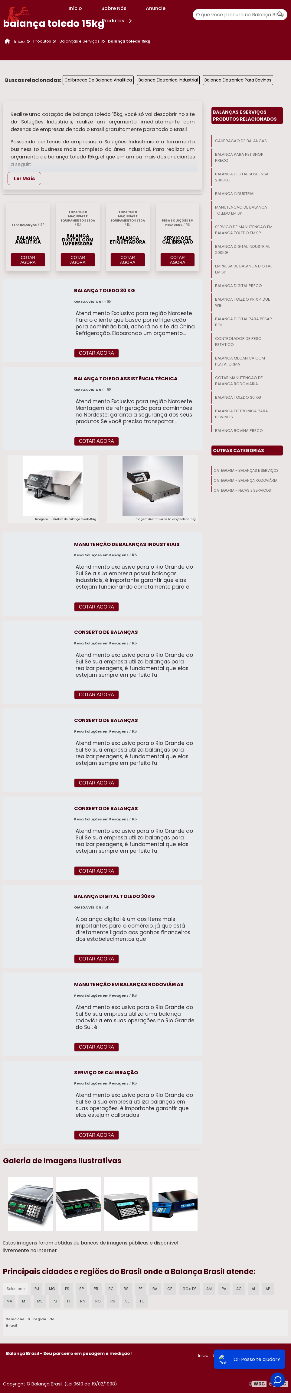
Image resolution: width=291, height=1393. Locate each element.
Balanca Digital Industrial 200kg (242, 249)
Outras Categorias (238, 450)
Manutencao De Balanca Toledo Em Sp (241, 210)
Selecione (16, 1288)
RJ (37, 1288)
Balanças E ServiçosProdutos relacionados (245, 115)
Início (75, 8)
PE (142, 1288)
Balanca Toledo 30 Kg (238, 397)
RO (98, 1300)
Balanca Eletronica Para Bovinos (237, 80)
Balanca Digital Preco (238, 286)
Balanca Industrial (235, 193)
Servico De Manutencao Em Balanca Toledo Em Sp (244, 230)
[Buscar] (280, 14)
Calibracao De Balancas (241, 141)
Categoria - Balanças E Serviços (246, 470)
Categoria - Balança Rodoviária (245, 480)
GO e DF (191, 1288)
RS (127, 1288)
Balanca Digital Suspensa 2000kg (242, 177)
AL (257, 1288)
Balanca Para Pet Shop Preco (239, 157)
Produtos (118, 20)
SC (112, 1288)
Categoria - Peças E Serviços (242, 490)
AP (271, 1288)
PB (56, 1300)
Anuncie (155, 8)
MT (25, 1300)
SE (129, 1300)
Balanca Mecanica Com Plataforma (240, 361)
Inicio (203, 1355)
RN (83, 1300)
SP (82, 1288)
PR (97, 1288)
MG (53, 1288)
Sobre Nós (113, 8)
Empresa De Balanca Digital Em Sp (243, 269)
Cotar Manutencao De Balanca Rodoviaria (239, 381)
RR (114, 1300)
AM (211, 1288)
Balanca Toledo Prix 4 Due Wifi (242, 302)
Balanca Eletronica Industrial (168, 80)
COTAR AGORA (28, 260)
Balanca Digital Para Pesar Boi (243, 322)
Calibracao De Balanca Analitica (98, 80)
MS (40, 1300)
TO (143, 1300)
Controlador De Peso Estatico (238, 341)
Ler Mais (24, 178)
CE (171, 1288)
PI (69, 1300)
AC (241, 1288)
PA (226, 1288)
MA (9, 1300)
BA (156, 1288)
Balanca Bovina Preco (239, 430)
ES (68, 1288)
